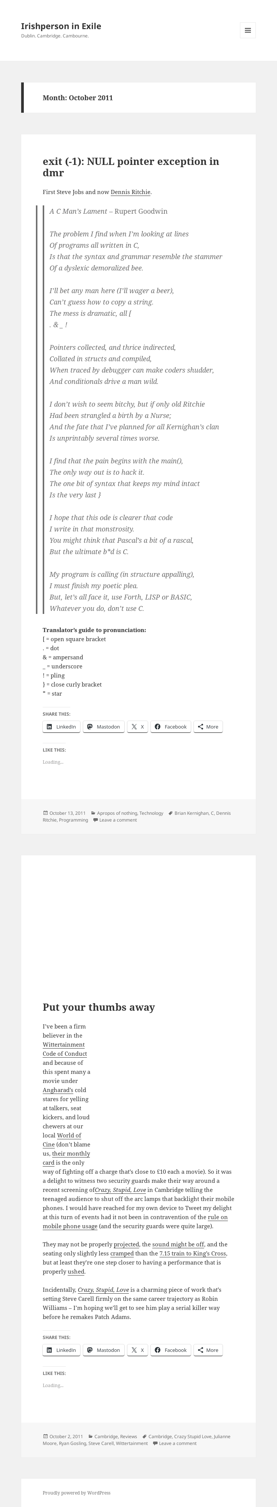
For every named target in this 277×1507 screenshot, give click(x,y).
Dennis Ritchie (130, 192)
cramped (122, 1253)
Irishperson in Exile (61, 25)
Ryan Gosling (72, 1443)
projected (126, 1244)
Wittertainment (132, 1443)
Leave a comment (118, 820)
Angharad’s (58, 1090)
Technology (151, 813)
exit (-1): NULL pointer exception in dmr (131, 166)
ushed (76, 1271)
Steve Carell (101, 1443)
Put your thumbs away (99, 1007)
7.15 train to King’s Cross (192, 1253)
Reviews (128, 1436)
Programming (73, 820)
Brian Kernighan (192, 813)
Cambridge (106, 1436)
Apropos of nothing (117, 813)
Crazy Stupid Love (193, 1436)
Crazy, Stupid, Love (120, 1189)
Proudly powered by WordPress (76, 1493)
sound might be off (178, 1244)
